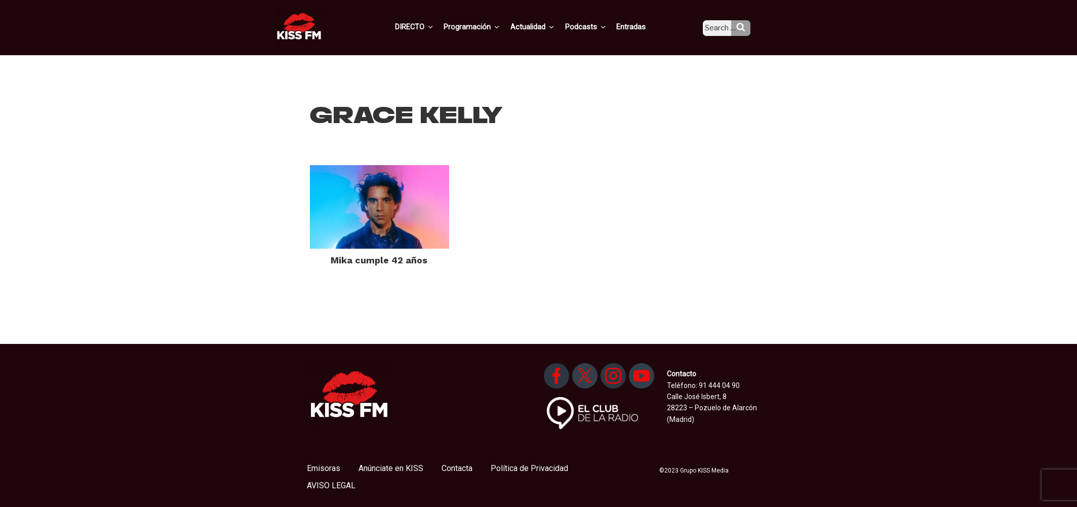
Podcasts (596, 27)
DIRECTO (430, 27)
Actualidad (545, 27)
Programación (486, 27)
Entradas (639, 27)
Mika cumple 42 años (379, 260)
